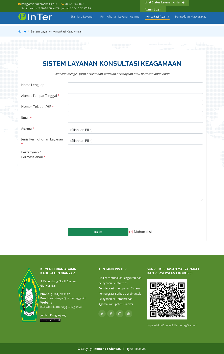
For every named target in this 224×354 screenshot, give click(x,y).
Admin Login (153, 9)
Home (22, 31)
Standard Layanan (82, 19)
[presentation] (98, 210)
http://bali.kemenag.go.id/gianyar (61, 306)
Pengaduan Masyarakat (190, 19)
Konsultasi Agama (157, 19)
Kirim (98, 230)
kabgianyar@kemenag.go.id (39, 4)
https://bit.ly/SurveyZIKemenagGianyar (172, 325)
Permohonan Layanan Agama (119, 19)
